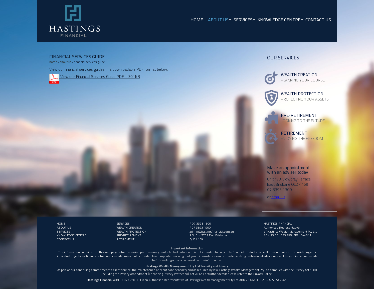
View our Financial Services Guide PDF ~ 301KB (99, 76)
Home (197, 19)
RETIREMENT (125, 239)
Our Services (283, 57)
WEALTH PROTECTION (131, 231)
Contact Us (318, 19)
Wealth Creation (129, 227)
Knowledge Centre (279, 20)
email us (278, 197)
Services (243, 20)
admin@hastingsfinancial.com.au (212, 231)
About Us (218, 20)
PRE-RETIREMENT (128, 235)
